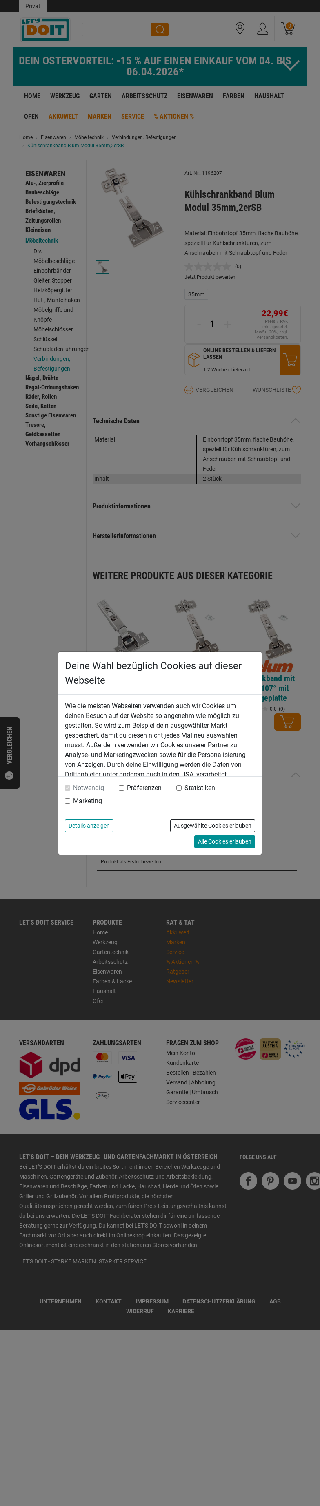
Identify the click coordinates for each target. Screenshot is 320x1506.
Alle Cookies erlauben (224, 841)
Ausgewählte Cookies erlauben (212, 825)
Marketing (87, 801)
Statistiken (199, 788)
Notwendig (88, 788)
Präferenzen (144, 788)
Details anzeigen (89, 825)
